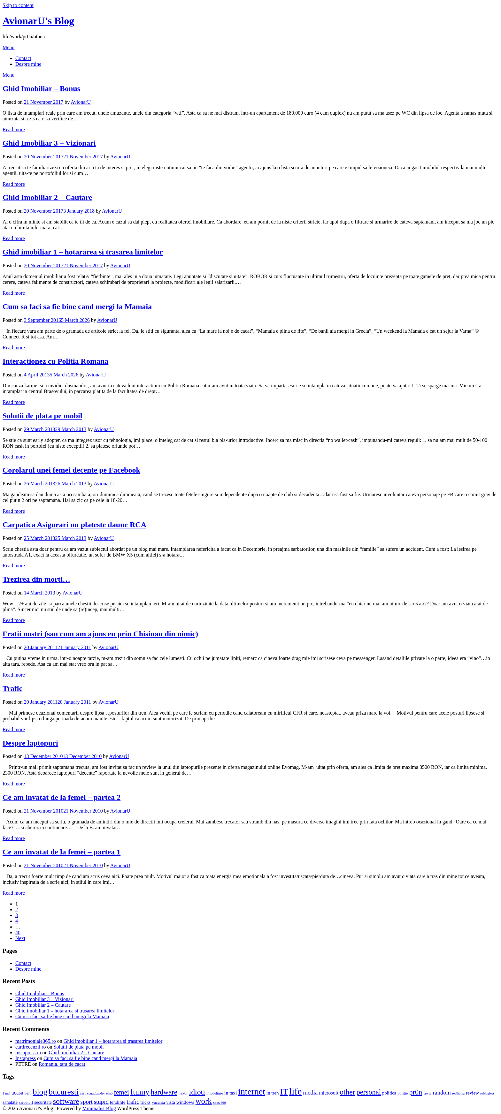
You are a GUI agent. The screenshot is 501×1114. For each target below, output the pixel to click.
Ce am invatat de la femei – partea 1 (61, 852)
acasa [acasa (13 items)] (17, 1093)
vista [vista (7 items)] (170, 1102)
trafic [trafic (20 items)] (133, 1101)
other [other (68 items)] (347, 1092)
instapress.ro (28, 1052)
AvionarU (81, 102)
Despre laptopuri (30, 743)
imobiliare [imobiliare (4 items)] (214, 1093)
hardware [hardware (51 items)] (164, 1092)
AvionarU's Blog (38, 21)
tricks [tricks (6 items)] (145, 1102)
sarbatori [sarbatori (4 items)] (26, 1102)
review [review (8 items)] (472, 1092)
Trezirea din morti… (36, 579)
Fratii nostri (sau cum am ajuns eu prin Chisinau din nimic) (100, 634)
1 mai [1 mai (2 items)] (6, 1093)
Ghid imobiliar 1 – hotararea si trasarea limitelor (83, 252)
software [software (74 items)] (66, 1101)
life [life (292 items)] (295, 1091)
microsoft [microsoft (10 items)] (328, 1092)
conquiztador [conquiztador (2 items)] (96, 1093)
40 (17, 932)
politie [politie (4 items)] (402, 1093)
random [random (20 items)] (442, 1092)
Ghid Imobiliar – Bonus (41, 88)
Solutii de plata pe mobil (42, 416)
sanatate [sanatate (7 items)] (10, 1102)
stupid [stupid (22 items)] (101, 1101)
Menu (8, 47)
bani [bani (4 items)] (28, 1093)
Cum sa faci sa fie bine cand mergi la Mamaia (77, 306)
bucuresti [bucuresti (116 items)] (64, 1091)
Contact (23, 58)
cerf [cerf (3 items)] (83, 1093)
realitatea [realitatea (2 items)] (458, 1093)
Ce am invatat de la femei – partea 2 (61, 797)
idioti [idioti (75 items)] (197, 1092)
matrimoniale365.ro (35, 1041)
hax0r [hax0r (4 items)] (183, 1093)
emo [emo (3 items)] (109, 1093)
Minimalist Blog (99, 1108)
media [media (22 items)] (310, 1092)
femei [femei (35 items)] (121, 1092)
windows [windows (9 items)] (185, 1102)
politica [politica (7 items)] (389, 1092)
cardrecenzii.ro (30, 1047)
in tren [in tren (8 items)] (272, 1092)
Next (20, 938)
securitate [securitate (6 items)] (43, 1102)
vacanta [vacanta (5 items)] (158, 1102)
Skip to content (18, 5)
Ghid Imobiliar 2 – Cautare (47, 197)
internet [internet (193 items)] (251, 1091)
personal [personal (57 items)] (368, 1092)
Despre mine (28, 64)
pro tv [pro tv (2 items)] (427, 1093)
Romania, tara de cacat (62, 1064)
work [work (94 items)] (204, 1101)
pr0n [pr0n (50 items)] (415, 1092)
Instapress (25, 1058)
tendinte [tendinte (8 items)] (118, 1102)
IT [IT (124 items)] (284, 1091)
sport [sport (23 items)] (87, 1101)
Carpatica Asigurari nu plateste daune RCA (74, 524)
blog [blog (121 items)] (40, 1091)
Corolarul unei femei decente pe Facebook (71, 470)
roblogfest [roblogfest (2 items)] (487, 1093)
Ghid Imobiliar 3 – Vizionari (49, 143)
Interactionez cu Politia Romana (55, 361)
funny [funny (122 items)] (140, 1091)
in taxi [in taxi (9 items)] (230, 1092)
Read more (14, 129)
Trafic (12, 688)
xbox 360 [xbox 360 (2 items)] (219, 1102)
